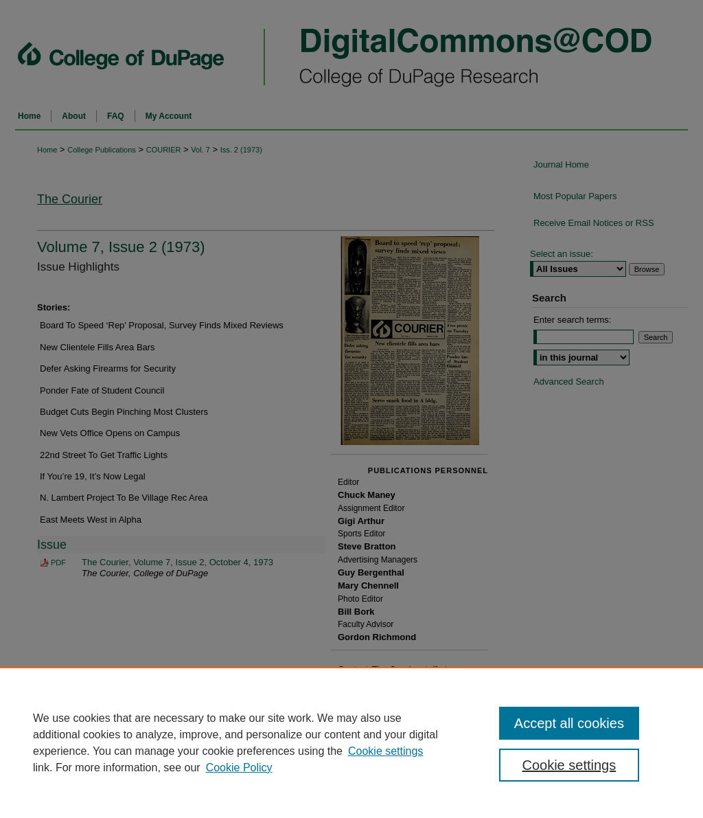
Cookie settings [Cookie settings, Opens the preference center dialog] (569, 765)
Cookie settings (385, 751)
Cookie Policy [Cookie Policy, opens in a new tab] (239, 767)
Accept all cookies (569, 723)
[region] (351, 742)
